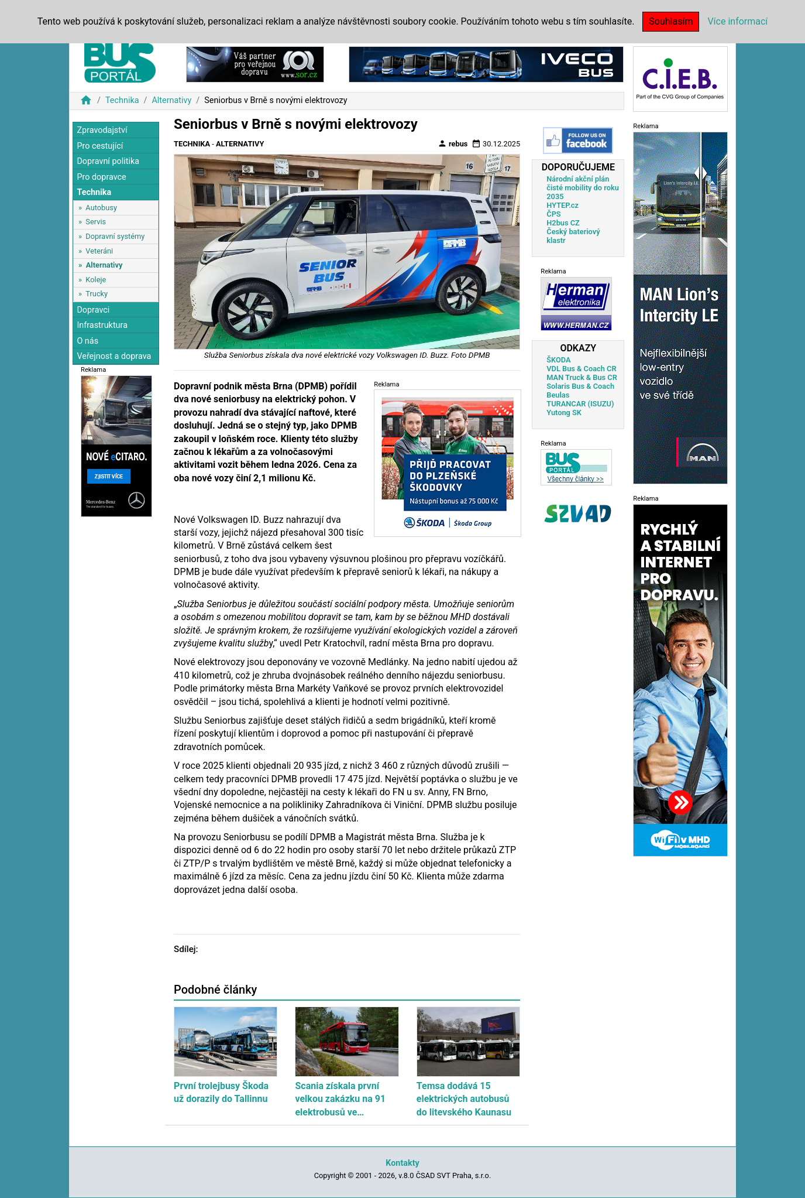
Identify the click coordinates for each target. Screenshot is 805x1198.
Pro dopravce (101, 177)
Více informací (737, 21)
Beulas (557, 395)
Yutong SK (564, 412)
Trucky (96, 293)
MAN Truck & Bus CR (581, 377)
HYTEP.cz (562, 205)
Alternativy (171, 100)
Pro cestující (100, 146)
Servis (95, 221)
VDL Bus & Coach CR (581, 368)
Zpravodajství (102, 130)
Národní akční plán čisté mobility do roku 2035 (582, 187)
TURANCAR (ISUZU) (580, 403)
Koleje (95, 279)
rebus (453, 143)
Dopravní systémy (115, 236)
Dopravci (93, 310)
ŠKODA (558, 359)
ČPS (553, 214)
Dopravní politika (108, 161)
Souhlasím (671, 21)
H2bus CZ (563, 222)
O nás (87, 341)
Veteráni (99, 251)
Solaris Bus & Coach (580, 386)
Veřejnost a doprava (114, 356)
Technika (122, 100)
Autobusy (101, 207)
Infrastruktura (102, 325)
